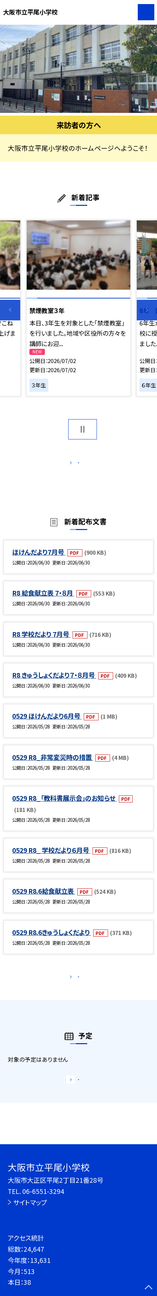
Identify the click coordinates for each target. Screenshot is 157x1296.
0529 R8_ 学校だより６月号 (51, 859)
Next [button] (147, 310)
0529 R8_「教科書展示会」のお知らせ (64, 807)
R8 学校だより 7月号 (41, 643)
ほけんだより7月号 (39, 561)
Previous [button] (10, 310)
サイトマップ (30, 1202)
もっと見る (74, 464)
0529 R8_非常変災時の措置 (52, 765)
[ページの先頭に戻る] (148, 1288)
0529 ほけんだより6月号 (47, 724)
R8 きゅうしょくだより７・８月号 (54, 684)
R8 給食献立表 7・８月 (43, 601)
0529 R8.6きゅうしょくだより (51, 940)
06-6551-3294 (43, 1191)
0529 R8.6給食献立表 (43, 900)
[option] (78, 69)
